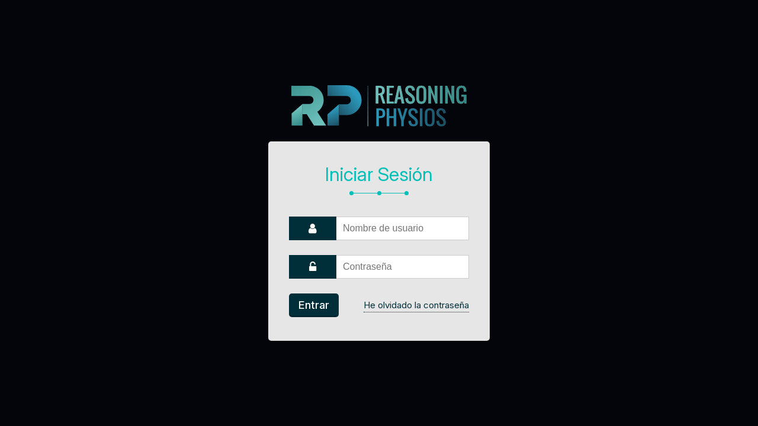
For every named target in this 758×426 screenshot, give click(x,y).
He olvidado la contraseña (416, 305)
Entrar (313, 305)
